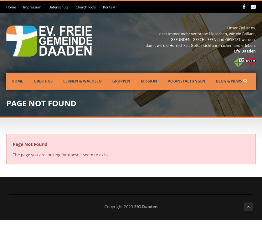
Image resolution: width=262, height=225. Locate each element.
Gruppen (121, 81)
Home (11, 7)
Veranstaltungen (186, 81)
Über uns (43, 81)
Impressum (32, 7)
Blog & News (229, 81)
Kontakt (109, 7)
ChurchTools (86, 7)
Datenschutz (59, 7)
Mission (149, 81)
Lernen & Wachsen (82, 81)
